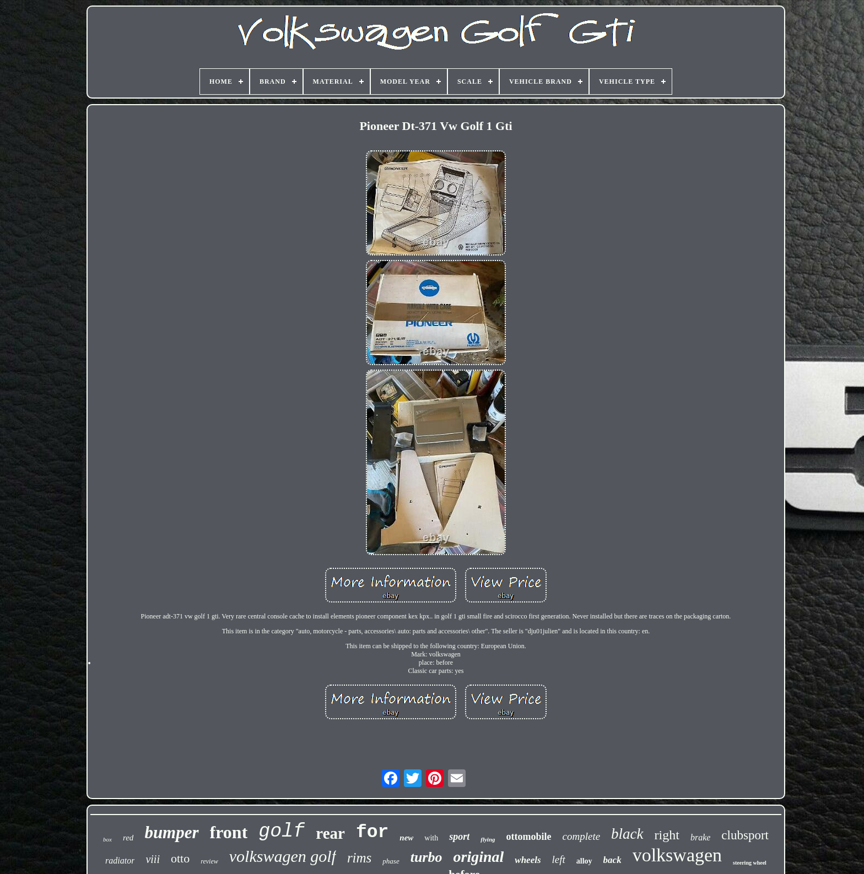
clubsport (745, 835)
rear (330, 833)
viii (152, 859)
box (107, 839)
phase (390, 861)
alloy (584, 861)
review (209, 861)
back (612, 860)
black (627, 834)
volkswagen (677, 855)
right (667, 835)
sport (459, 836)
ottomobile (529, 836)
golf (281, 832)
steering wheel (749, 863)
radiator (119, 860)
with (431, 838)
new (406, 837)
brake (700, 837)
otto (180, 858)
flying (487, 839)
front (229, 832)
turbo (426, 857)
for (372, 832)
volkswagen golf (282, 856)
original (478, 856)
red (128, 837)
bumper (171, 832)
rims (359, 857)
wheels (528, 860)
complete (582, 836)
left (558, 859)
